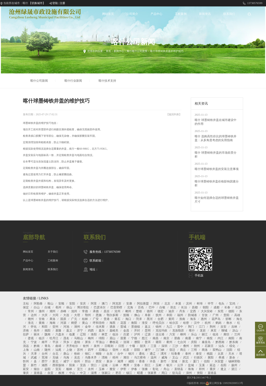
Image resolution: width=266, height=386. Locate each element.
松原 (126, 349)
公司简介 (132, 13)
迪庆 (171, 311)
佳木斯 (100, 326)
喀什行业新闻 (74, 80)
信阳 (207, 361)
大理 (77, 315)
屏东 (88, 342)
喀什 (192, 330)
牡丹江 (54, 338)
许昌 (153, 361)
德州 (150, 311)
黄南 (42, 322)
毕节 (211, 303)
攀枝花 (114, 342)
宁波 (34, 342)
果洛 (52, 318)
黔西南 (220, 342)
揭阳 (47, 330)
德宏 (160, 311)
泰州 (188, 353)
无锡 (55, 357)
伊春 (134, 369)
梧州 (115, 357)
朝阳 (206, 307)
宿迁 (172, 349)
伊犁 (123, 369)
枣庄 (118, 372)
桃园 (210, 353)
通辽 (153, 353)
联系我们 (229, 13)
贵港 (107, 318)
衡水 (229, 322)
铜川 (131, 353)
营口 (94, 365)
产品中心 (156, 13)
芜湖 (45, 357)
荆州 (213, 326)
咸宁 (66, 361)
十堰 (132, 345)
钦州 (86, 345)
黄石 (117, 318)
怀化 (34, 326)
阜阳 (169, 315)
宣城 (174, 361)
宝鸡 (232, 303)
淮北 (31, 322)
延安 (26, 369)
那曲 (177, 338)
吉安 (223, 326)
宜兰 (80, 369)
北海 (130, 307)
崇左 (173, 307)
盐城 (191, 365)
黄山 (85, 322)
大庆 (45, 315)
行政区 (198, 357)
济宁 (80, 330)
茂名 (66, 338)
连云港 (160, 334)
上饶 (69, 349)
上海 (26, 349)
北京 (167, 303)
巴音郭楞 (116, 307)
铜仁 (88, 353)
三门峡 (160, 349)
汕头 (221, 345)
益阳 (47, 369)
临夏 (72, 334)
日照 (121, 345)
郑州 (202, 369)
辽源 (148, 334)
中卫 (83, 372)
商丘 (183, 349)
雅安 (112, 369)
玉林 (102, 369)
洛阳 (94, 334)
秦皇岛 (206, 342)
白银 (162, 307)
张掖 (145, 369)
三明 (194, 349)
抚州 (158, 315)
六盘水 (59, 334)
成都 (216, 307)
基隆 (58, 330)
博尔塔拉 (83, 307)
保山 (69, 307)
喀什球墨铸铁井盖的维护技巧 (166, 51)
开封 (137, 330)
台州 (45, 353)
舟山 (166, 369)
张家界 (152, 372)
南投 (210, 338)
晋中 (180, 326)
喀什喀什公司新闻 (137, 51)
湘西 (45, 365)
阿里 (94, 303)
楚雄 (139, 311)
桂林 (85, 318)
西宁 (45, 361)
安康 (129, 303)
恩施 (99, 315)
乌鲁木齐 (91, 357)
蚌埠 (200, 303)
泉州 (97, 345)
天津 (34, 353)
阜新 (148, 315)
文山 (175, 357)
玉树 (158, 365)
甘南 (42, 318)
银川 (169, 365)
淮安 (145, 322)
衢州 (169, 342)
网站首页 (108, 13)
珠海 (191, 369)
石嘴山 (103, 349)
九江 (169, 326)
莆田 (158, 342)
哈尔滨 (173, 322)
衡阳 (134, 322)
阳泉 (72, 365)
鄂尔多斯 (112, 315)
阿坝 (156, 303)
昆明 (148, 330)
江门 (202, 326)
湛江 (234, 369)
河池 (66, 326)
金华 (88, 326)
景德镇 (135, 326)
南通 (188, 338)
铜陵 (99, 353)
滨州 (189, 303)
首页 (108, 51)
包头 (221, 303)
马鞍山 (78, 338)
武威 (34, 357)
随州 (47, 349)
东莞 (220, 311)
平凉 (55, 342)
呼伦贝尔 (158, 322)
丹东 (182, 311)
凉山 (235, 330)
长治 (184, 307)
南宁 (199, 338)
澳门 (105, 303)
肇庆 (26, 372)
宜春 (137, 365)
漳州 (189, 372)
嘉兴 (102, 330)
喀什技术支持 (108, 80)
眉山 (112, 338)
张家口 (106, 372)
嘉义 (148, 326)
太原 (220, 353)
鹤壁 (74, 322)
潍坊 (126, 357)
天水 (231, 353)
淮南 (182, 318)
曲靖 (58, 345)
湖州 (77, 326)
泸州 (137, 334)
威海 (164, 357)
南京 (166, 338)
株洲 (61, 372)
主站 (26, 303)
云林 (115, 365)
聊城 (224, 330)
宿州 (115, 349)
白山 (37, 307)
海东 (193, 318)
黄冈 (171, 318)
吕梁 (126, 334)
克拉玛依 (161, 330)
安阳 (72, 303)
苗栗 (123, 338)
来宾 (213, 330)
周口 (164, 372)
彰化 (155, 369)
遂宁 (148, 349)
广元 (74, 318)
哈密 (186, 322)
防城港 (192, 315)
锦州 (158, 326)
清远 (26, 345)
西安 (99, 361)
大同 (55, 315)
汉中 (197, 322)
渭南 (105, 357)
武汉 (186, 357)
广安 (96, 318)
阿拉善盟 (143, 303)
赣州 (31, 318)
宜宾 (58, 369)
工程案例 (181, 13)
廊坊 (226, 334)
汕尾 (58, 349)
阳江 (148, 365)
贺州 (55, 326)
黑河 (150, 318)
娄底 (31, 338)
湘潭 (120, 361)
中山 (72, 372)
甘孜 (205, 315)
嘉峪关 (114, 330)
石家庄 (209, 345)
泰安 (199, 353)
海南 (52, 322)
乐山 (194, 334)
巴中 (152, 307)
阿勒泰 (38, 303)
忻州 (26, 361)
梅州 (91, 338)
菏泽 (139, 318)
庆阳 (194, 342)
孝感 (221, 357)
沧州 (117, 311)
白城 (47, 307)
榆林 (69, 369)
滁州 (42, 311)
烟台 (37, 369)
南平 (45, 342)
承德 (96, 311)
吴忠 (77, 357)
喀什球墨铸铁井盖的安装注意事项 (217, 169)
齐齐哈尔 (72, 345)
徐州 (77, 361)
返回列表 (174, 114)
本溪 (178, 303)
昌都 (195, 307)
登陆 (55, 3)
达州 (34, 315)
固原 (63, 318)
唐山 (66, 353)
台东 (109, 353)
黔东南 (233, 342)
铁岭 (77, 353)
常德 (85, 311)
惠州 (204, 318)
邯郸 (228, 318)
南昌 (155, 338)
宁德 (134, 338)
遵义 (223, 369)
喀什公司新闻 (40, 80)
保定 (26, 307)
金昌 (126, 330)
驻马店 (176, 372)
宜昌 (83, 365)
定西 (193, 311)
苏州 (80, 349)
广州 (215, 315)
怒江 (145, 338)
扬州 (234, 365)
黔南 (37, 345)
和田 (45, 326)
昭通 (140, 372)
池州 (74, 311)
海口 (128, 318)
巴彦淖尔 (99, 307)
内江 (220, 338)
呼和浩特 (99, 322)
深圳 (164, 345)
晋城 (123, 326)
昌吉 (107, 311)
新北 (55, 361)
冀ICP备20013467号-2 (199, 377)
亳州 (58, 307)
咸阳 (131, 361)
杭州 (208, 322)
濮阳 (137, 342)
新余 (232, 357)
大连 (66, 315)
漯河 (163, 353)
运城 (105, 365)
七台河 (181, 342)
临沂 (42, 338)
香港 (142, 361)
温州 (153, 357)
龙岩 (203, 330)
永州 (91, 369)
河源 (63, 322)
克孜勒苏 (178, 330)
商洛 (205, 349)
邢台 (88, 361)
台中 (120, 353)
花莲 (123, 322)
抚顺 (126, 315)
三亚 (153, 345)
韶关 (143, 345)
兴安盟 (219, 361)
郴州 (128, 311)
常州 (31, 311)
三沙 (175, 345)
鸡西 (91, 330)
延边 (213, 365)
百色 (141, 307)
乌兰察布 (140, 357)
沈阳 (229, 349)
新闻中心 (119, 51)
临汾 (115, 334)
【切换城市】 (37, 3)
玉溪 (202, 365)
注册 (62, 3)
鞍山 (50, 303)
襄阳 (211, 357)
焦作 (37, 330)
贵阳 (226, 315)
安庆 (83, 303)
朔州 (197, 345)
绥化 (232, 345)
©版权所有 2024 (196, 383)
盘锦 (77, 342)
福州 (180, 315)
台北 (55, 353)
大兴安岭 (207, 311)
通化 (142, 353)
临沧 (215, 334)
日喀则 (109, 345)
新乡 (109, 361)
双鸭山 (217, 349)
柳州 (183, 334)
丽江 (205, 334)
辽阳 (83, 334)
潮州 (52, 311)
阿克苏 (116, 303)
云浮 (180, 365)
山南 (37, 349)
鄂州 (88, 315)
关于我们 (53, 251)
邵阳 (137, 349)
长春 (227, 307)
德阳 (231, 311)
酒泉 (112, 326)
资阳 (200, 372)
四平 (91, 349)
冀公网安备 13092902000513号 (224, 383)
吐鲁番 (175, 353)
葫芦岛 (216, 318)
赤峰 (63, 311)
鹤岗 (218, 322)
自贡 (50, 372)
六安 (172, 334)
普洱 (148, 342)
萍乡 (66, 342)
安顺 (61, 303)
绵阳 (102, 338)
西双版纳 (58, 365)
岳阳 (223, 365)
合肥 (160, 318)
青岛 (47, 345)
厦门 (196, 361)
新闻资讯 (205, 13)
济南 (26, 330)
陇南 (47, 334)
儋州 (186, 345)
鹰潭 (126, 365)
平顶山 (100, 342)
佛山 (137, 315)
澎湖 (126, 342)
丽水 (37, 334)
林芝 (105, 334)
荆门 (191, 326)
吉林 (234, 326)
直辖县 (178, 369)
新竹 (163, 361)
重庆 (213, 369)
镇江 (129, 372)
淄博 (94, 372)
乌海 (66, 357)
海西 (112, 322)
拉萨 (26, 334)
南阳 (231, 338)
